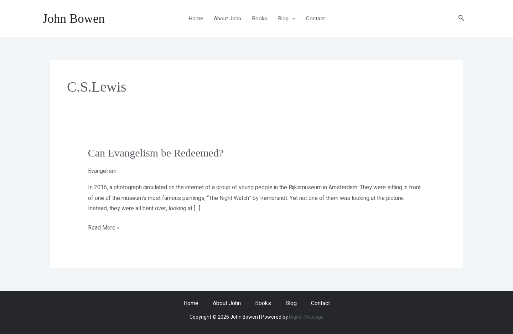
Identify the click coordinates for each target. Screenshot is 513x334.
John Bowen (74, 19)
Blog (286, 18)
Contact (315, 18)
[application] (292, 18)
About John (227, 18)
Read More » (104, 227)
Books (259, 18)
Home (195, 18)
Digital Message (306, 317)
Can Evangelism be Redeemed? (156, 153)
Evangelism (102, 171)
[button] (461, 19)
